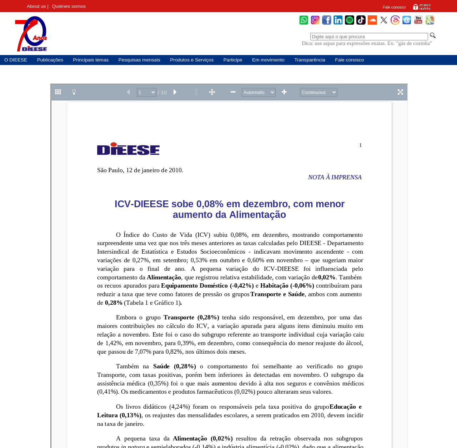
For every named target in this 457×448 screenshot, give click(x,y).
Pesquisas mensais (139, 60)
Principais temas (91, 60)
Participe (233, 60)
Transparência (309, 60)
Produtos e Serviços (192, 60)
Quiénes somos (69, 6)
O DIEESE (15, 60)
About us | (38, 6)
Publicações (50, 60)
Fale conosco (394, 7)
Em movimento (268, 60)
